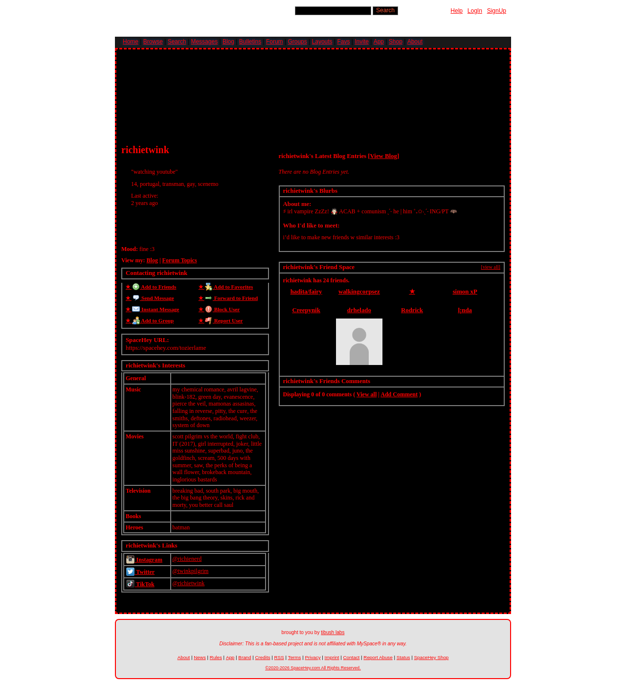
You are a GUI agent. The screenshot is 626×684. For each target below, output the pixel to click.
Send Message (152, 298)
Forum (274, 41)
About (415, 41)
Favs (343, 41)
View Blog (383, 156)
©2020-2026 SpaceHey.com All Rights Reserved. (312, 667)
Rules (216, 657)
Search (385, 10)
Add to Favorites (228, 287)
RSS (279, 657)
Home (130, 41)
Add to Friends (153, 287)
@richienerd (187, 558)
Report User (223, 320)
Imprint (332, 657)
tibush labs (332, 632)
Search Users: (274, 10)
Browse (153, 41)
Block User (221, 309)
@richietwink (189, 583)
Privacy (312, 657)
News (200, 657)
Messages (204, 41)
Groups (297, 41)
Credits (262, 657)
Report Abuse (377, 657)
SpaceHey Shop (431, 657)
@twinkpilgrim (191, 571)
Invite (362, 41)
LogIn (475, 10)
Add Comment (399, 394)
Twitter (140, 572)
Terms (294, 657)
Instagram (144, 559)
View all (367, 394)
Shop (395, 41)
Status (403, 657)
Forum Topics (179, 260)
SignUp (496, 10)
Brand (244, 657)
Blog (228, 41)
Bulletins (250, 41)
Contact (351, 657)
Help (456, 10)
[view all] (491, 267)
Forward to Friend (230, 298)
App (379, 41)
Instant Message (154, 309)
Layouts (322, 41)
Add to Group (152, 320)
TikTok (140, 584)
